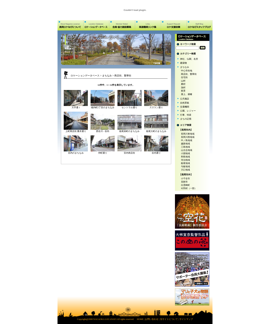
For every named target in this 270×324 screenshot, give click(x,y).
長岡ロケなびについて (70, 25)
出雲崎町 (185, 185)
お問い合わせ (151, 319)
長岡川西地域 (187, 137)
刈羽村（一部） (189, 188)
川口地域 (185, 169)
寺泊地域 (185, 160)
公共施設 (184, 98)
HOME (140, 319)
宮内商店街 (129, 153)
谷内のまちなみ (76, 153)
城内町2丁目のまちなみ (103, 107)
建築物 (183, 63)
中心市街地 (186, 70)
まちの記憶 (185, 119)
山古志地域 (186, 150)
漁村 (183, 87)
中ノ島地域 (186, 140)
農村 (183, 84)
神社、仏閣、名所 (189, 59)
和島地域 (185, 156)
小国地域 (185, 153)
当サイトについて (169, 319)
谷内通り (156, 153)
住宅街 (184, 77)
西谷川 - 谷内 (102, 131)
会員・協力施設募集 (122, 25)
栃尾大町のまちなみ (156, 131)
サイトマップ (186, 319)
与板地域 (185, 166)
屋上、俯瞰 (186, 94)
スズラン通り (156, 107)
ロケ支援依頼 (174, 25)
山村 (183, 80)
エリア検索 (185, 125)
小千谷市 (185, 178)
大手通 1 (76, 107)
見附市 (184, 181)
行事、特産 (185, 115)
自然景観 (184, 103)
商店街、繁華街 (122, 75)
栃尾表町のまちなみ (129, 131)
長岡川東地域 (187, 133)
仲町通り (102, 153)
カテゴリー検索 (188, 53)
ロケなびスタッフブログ (199, 25)
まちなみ (107, 75)
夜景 (183, 90)
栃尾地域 (185, 163)
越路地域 (185, 143)
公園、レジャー (188, 110)
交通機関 (184, 106)
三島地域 (185, 147)
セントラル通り (129, 107)
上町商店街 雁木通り (75, 131)
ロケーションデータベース (96, 25)
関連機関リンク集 (148, 25)
